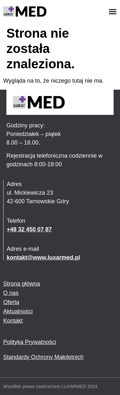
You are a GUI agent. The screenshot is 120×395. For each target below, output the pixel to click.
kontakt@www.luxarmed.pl (43, 257)
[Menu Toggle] (112, 11)
